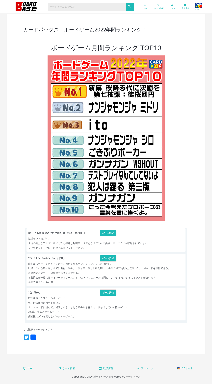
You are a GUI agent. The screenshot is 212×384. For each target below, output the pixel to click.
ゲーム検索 (159, 7)
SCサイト (199, 7)
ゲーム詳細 (108, 233)
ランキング (172, 7)
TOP (146, 7)
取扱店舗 (185, 7)
